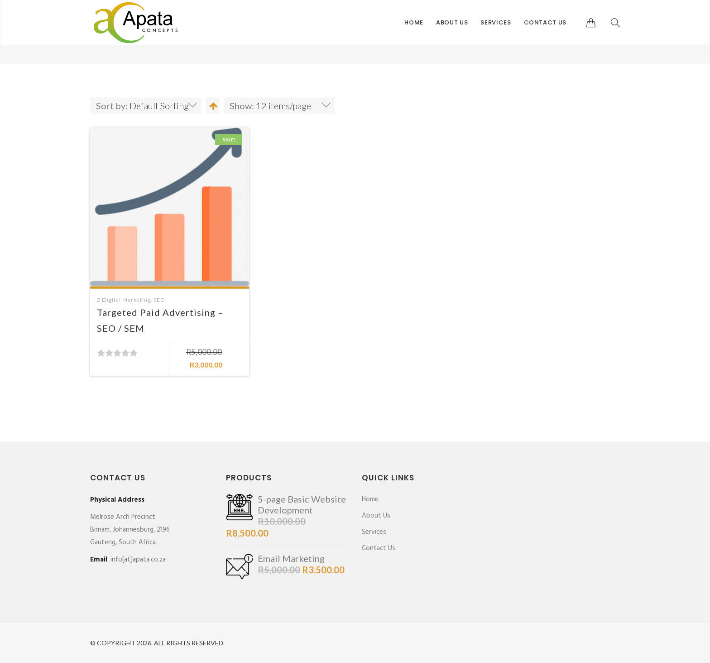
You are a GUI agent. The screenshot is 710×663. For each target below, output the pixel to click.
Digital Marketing (126, 299)
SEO (159, 299)
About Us (452, 22)
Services (495, 22)
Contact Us (545, 22)
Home (413, 22)
